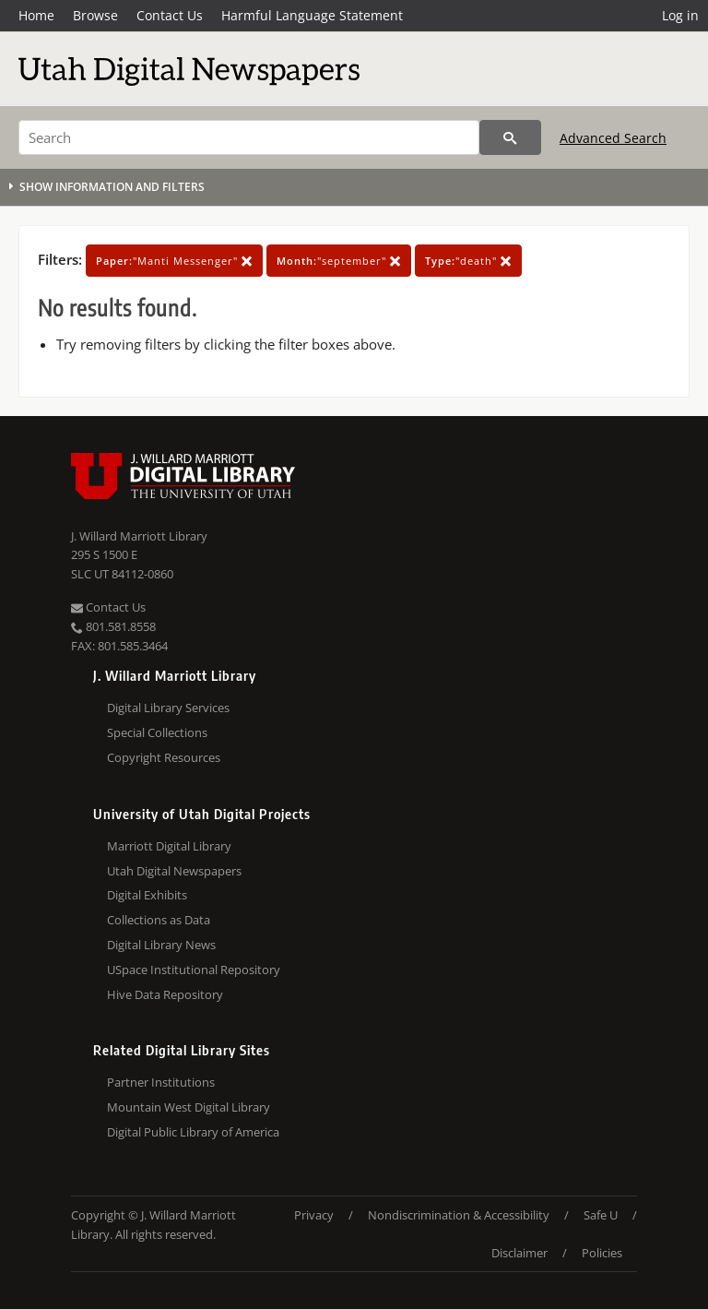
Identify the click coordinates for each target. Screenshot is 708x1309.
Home (36, 15)
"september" (339, 261)
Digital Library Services (168, 707)
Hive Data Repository (165, 994)
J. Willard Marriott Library (139, 536)
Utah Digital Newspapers (174, 871)
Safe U (601, 1215)
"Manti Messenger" (174, 261)
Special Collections (157, 732)
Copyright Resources (163, 757)
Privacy (314, 1215)
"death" (468, 261)
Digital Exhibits (147, 895)
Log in (680, 15)
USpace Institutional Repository (193, 969)
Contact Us (169, 15)
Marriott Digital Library (169, 846)
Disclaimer (519, 1252)
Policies (602, 1252)
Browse (95, 15)
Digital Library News (161, 944)
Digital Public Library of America (193, 1132)
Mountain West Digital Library (188, 1107)
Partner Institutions (161, 1082)
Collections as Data (158, 919)
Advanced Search (613, 138)
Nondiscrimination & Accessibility (458, 1215)
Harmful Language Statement (312, 15)
